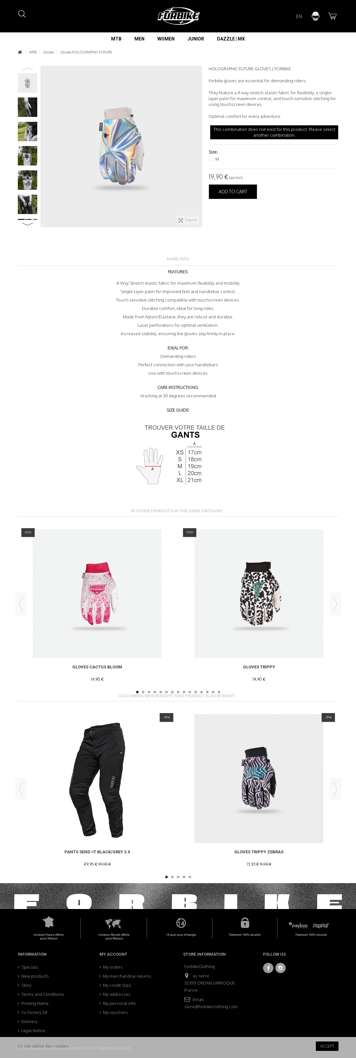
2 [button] (143, 692)
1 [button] (137, 692)
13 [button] (207, 692)
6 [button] (166, 692)
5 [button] (160, 692)
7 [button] (172, 692)
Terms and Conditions (42, 994)
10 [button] (190, 692)
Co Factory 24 (34, 1012)
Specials (29, 967)
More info (178, 259)
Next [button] (27, 224)
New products (35, 976)
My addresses (117, 994)
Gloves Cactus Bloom (97, 667)
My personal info (119, 1003)
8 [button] (178, 692)
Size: (214, 151)
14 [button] (213, 692)
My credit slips (117, 985)
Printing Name (35, 1003)
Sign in (315, 16)
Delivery (29, 1021)
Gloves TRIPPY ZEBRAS (258, 851)
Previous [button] (27, 69)
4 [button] (155, 692)
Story (26, 985)
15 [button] (219, 692)
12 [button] (201, 692)
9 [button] (184, 692)
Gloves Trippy (259, 667)
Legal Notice (33, 1030)
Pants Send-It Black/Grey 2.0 (97, 851)
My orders (113, 967)
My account (113, 954)
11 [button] (195, 692)
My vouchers (115, 1012)
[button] (116, 38)
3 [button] (149, 692)
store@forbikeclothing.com (211, 1006)
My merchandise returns (127, 976)
